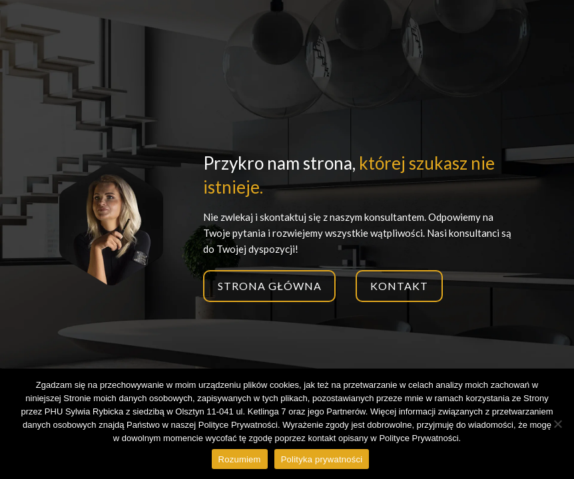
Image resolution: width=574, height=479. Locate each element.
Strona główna (269, 285)
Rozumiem (239, 459)
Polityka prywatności (322, 459)
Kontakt (399, 285)
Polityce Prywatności (418, 438)
